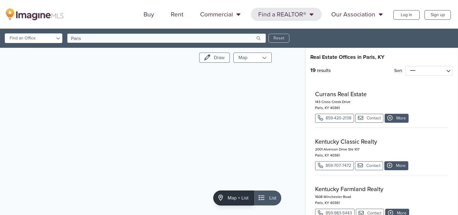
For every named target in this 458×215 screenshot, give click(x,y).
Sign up (438, 15)
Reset (278, 38)
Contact (369, 118)
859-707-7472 (334, 165)
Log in (406, 15)
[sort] (429, 71)
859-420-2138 (334, 118)
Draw (214, 57)
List (267, 197)
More (396, 118)
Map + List (233, 197)
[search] (166, 38)
